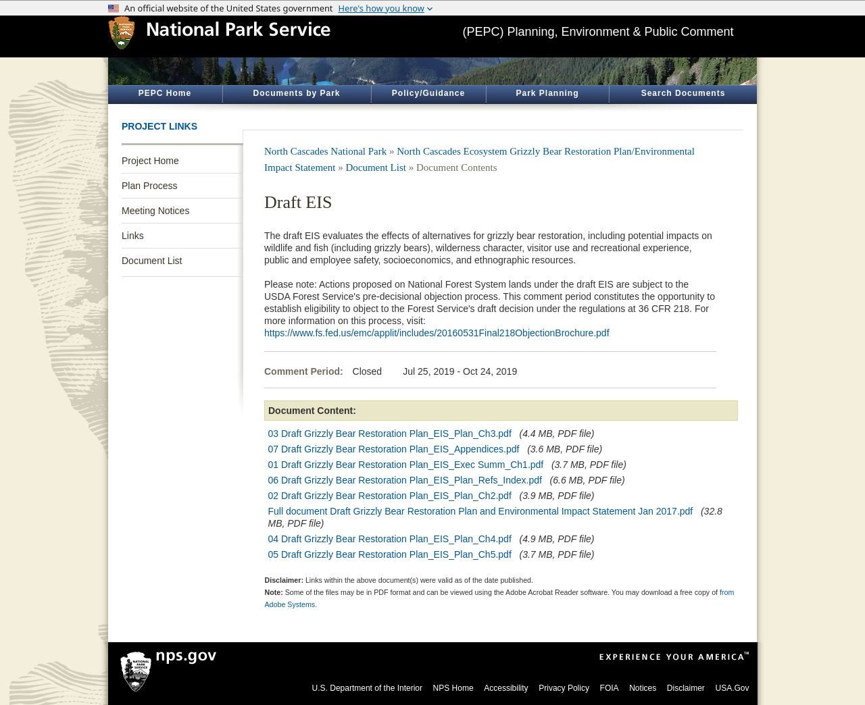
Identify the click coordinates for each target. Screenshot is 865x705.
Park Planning (547, 93)
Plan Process (149, 185)
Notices (642, 688)
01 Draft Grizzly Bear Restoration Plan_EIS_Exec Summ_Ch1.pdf (406, 464)
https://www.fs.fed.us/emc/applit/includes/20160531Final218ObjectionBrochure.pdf (437, 333)
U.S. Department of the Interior (367, 688)
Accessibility (506, 688)
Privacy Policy (564, 688)
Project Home (150, 160)
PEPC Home (165, 93)
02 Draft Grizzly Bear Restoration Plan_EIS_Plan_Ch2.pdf (390, 495)
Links (133, 235)
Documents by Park (296, 93)
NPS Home (453, 688)
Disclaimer (686, 688)
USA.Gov (732, 688)
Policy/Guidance (428, 93)
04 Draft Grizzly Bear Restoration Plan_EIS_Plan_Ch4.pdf (390, 538)
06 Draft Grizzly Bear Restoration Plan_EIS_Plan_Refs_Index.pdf (405, 480)
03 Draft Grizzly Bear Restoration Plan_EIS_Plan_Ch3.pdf (390, 433)
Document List (152, 260)
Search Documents (683, 93)
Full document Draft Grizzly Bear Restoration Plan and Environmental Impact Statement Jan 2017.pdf (480, 511)
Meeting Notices (155, 210)
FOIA (609, 688)
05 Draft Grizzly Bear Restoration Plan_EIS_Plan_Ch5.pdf (390, 554)
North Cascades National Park (325, 151)
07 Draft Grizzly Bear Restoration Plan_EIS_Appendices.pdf (394, 449)
